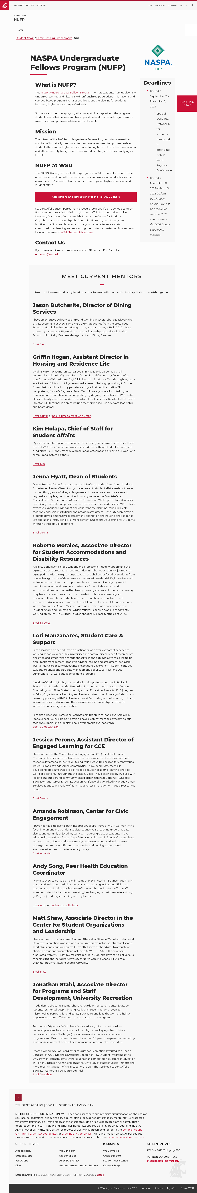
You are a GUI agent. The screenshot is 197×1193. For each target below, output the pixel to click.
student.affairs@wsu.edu (163, 1160)
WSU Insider (67, 1150)
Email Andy (40, 905)
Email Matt (39, 971)
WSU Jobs (21, 1160)
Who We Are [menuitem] (40, 30)
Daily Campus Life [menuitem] (101, 30)
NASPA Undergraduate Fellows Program (66, 92)
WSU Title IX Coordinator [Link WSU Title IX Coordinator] (77, 1133)
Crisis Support (112, 1155)
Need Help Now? (187, 103)
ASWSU (64, 1160)
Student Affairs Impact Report (78, 1165)
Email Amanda (41, 853)
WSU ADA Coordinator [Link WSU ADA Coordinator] (43, 1133)
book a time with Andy (64, 905)
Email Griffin (40, 415)
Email (100, 1174)
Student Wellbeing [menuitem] (69, 30)
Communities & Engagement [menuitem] (138, 30)
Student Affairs (25, 38)
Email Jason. (40, 344)
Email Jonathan (42, 1074)
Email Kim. (39, 463)
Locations (172, 5)
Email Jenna (40, 532)
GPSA (75, 1160)
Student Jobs (23, 1155)
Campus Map (111, 1165)
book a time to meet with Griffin (71, 415)
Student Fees (67, 1155)
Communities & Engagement (54, 38)
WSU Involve (111, 1150)
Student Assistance (115, 1160)
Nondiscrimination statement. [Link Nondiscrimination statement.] (127, 1137)
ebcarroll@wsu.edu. (47, 254)
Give (150, 5)
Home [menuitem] (20, 30)
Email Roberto (41, 622)
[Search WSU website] (191, 5)
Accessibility (23, 1150)
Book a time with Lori (46, 726)
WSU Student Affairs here (77, 232)
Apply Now (160, 5)
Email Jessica (40, 798)
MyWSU (183, 5)
